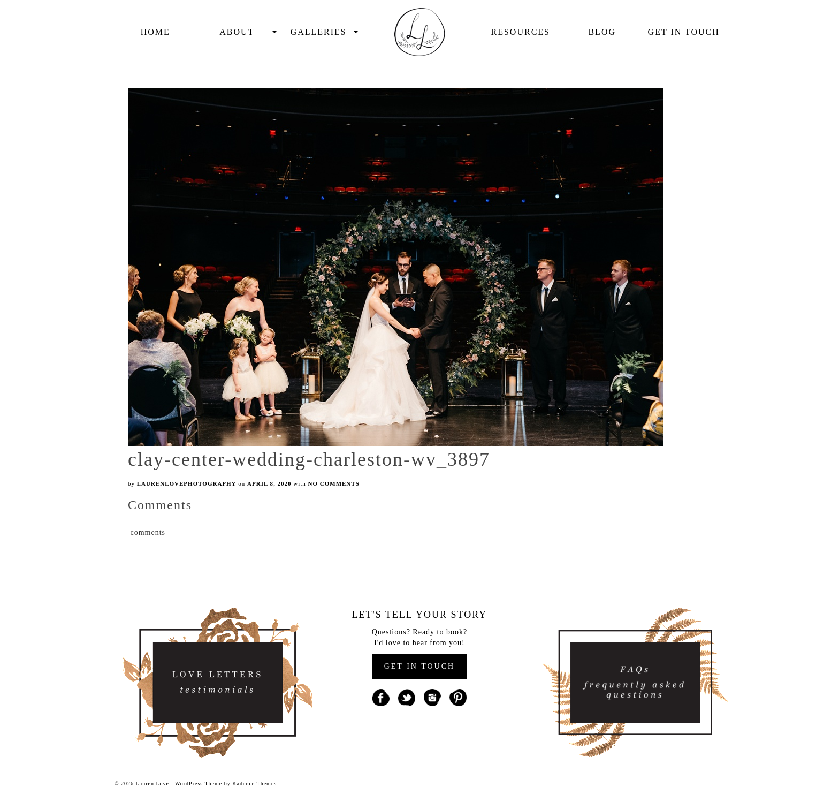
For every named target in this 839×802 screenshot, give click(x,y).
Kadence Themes (254, 783)
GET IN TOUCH (419, 666)
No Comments (334, 483)
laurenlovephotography (187, 483)
